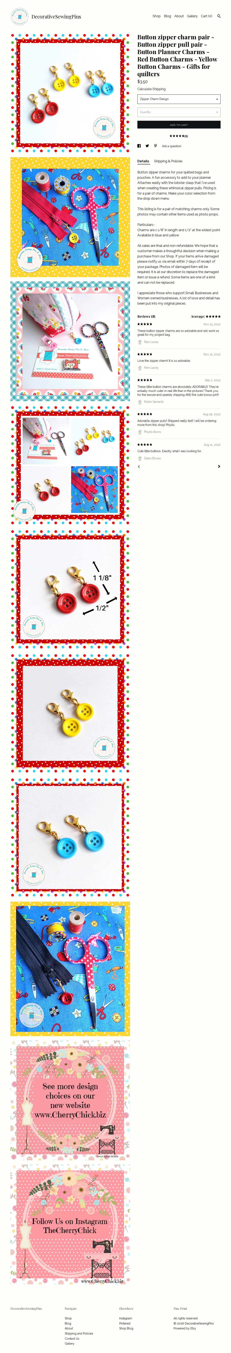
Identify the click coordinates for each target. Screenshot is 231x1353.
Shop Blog (126, 1328)
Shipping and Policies (79, 1333)
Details (143, 161)
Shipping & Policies (168, 161)
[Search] (219, 16)
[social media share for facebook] (139, 146)
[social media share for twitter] (148, 146)
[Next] (219, 467)
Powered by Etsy (185, 1328)
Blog (167, 16)
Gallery (192, 16)
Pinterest (124, 1323)
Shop (157, 16)
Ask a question (171, 146)
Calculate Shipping (151, 89)
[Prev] (138, 467)
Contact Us (72, 1338)
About (179, 16)
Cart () (206, 16)
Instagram (125, 1318)
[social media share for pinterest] (156, 146)
